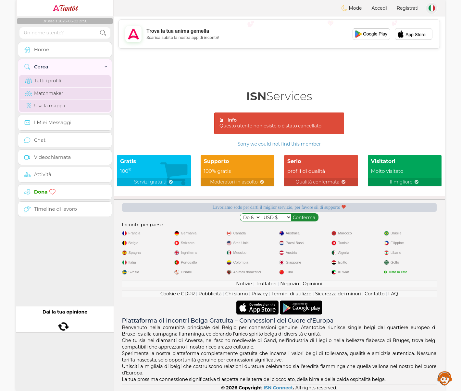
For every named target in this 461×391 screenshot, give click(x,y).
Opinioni (312, 284)
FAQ (393, 294)
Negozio (289, 284)
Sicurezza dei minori (338, 294)
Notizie (244, 284)
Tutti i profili (43, 80)
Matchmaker (44, 93)
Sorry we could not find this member (279, 144)
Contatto (374, 294)
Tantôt (65, 8)
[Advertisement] (279, 34)
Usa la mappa (45, 105)
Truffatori (266, 284)
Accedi (379, 8)
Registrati (407, 8)
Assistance (444, 378)
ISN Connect (278, 388)
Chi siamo (236, 294)
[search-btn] (102, 33)
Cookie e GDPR (177, 294)
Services (279, 96)
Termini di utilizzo (291, 294)
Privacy (260, 294)
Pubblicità (209, 294)
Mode (351, 8)
